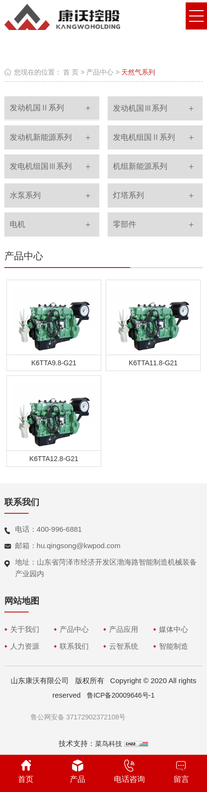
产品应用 (123, 629)
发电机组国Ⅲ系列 (41, 166)
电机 (17, 224)
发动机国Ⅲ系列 (140, 108)
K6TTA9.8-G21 (53, 363)
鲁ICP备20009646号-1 (121, 695)
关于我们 (24, 629)
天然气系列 (138, 72)
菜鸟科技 (108, 743)
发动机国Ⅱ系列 (37, 108)
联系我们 (74, 646)
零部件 (124, 224)
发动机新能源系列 (41, 137)
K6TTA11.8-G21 (153, 363)
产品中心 (99, 72)
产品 (77, 771)
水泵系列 (25, 195)
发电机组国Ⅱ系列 (144, 137)
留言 (181, 771)
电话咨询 (129, 771)
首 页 (71, 72)
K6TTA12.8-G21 (54, 459)
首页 (25, 771)
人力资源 (24, 646)
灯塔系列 (128, 195)
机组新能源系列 (140, 166)
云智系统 (123, 646)
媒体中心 (173, 629)
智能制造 (173, 646)
